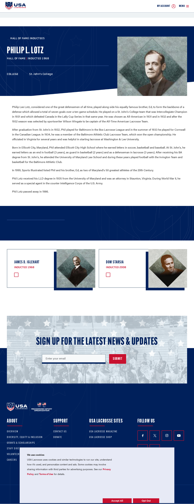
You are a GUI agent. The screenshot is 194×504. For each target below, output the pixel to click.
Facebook (143, 435)
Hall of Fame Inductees (27, 38)
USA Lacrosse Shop (100, 437)
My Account (166, 6)
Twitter (154, 435)
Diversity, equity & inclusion (25, 437)
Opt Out (146, 500)
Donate (57, 437)
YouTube (179, 435)
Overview (12, 431)
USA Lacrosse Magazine (103, 431)
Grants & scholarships (21, 443)
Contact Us (60, 431)
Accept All (117, 500)
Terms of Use (46, 474)
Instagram (166, 435)
